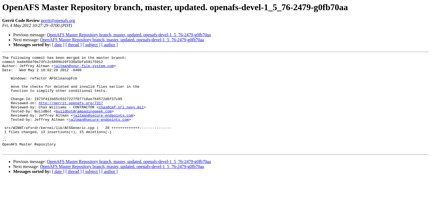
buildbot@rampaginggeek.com (84, 122)
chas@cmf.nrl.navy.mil (121, 117)
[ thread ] (73, 44)
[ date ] (58, 44)
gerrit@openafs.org (58, 20)
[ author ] (109, 44)
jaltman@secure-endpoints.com (103, 127)
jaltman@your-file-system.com (84, 68)
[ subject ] (91, 44)
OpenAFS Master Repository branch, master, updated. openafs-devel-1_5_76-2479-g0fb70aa (129, 34)
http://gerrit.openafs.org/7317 (71, 112)
